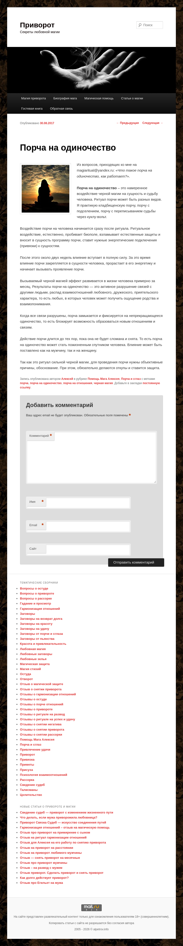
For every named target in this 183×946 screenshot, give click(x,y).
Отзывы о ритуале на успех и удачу (47, 719)
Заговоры (27, 613)
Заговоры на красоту (36, 624)
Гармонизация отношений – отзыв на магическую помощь (65, 827)
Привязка (27, 759)
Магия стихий (30, 669)
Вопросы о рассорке (36, 598)
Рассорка (27, 780)
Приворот (37, 25)
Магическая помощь (98, 98)
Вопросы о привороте (37, 593)
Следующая (152, 123)
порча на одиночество (46, 383)
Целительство (31, 795)
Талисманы (29, 790)
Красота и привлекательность (43, 644)
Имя (36, 501)
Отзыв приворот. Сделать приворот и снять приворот (61, 873)
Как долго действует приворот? (44, 878)
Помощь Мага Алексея (104, 379)
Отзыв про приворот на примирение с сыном (55, 832)
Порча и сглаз (131, 379)
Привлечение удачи (35, 749)
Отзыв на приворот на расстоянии (46, 847)
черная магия (103, 383)
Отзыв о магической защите (41, 684)
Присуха (26, 770)
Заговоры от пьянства (37, 639)
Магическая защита (35, 664)
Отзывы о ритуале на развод (42, 714)
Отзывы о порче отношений (41, 704)
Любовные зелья (33, 659)
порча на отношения (77, 383)
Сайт (32, 548)
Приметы (27, 764)
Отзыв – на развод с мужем (41, 868)
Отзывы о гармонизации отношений (48, 694)
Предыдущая (127, 123)
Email (36, 525)
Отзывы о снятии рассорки (41, 734)
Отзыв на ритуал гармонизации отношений (53, 837)
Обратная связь (61, 108)
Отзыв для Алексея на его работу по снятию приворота (63, 842)
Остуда (25, 674)
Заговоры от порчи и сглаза (41, 634)
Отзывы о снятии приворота (42, 729)
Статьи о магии (132, 98)
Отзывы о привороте (36, 709)
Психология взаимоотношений (43, 775)
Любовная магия (33, 649)
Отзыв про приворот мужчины (43, 863)
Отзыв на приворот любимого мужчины (51, 852)
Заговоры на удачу (34, 629)
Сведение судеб (32, 785)
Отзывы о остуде (33, 699)
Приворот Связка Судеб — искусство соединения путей (63, 822)
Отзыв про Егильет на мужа (41, 883)
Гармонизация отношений (40, 608)
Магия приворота (33, 98)
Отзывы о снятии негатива (40, 724)
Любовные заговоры (36, 654)
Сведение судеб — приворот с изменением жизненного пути (66, 812)
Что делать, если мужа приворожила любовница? (58, 817)
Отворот (26, 679)
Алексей (67, 379)
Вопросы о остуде (34, 588)
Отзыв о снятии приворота (41, 689)
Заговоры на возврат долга (41, 618)
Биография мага (65, 98)
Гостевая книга (31, 108)
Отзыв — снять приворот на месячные (50, 858)
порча (24, 383)
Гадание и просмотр (35, 603)
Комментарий (40, 435)
